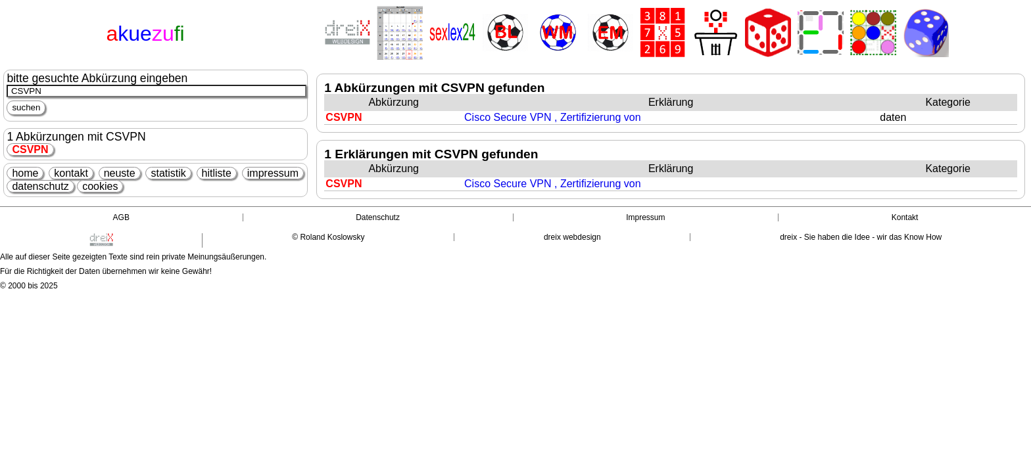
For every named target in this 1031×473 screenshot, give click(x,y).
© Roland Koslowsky (328, 237)
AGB (121, 217)
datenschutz (40, 186)
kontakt (71, 173)
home (25, 173)
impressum (273, 173)
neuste (119, 173)
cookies (100, 186)
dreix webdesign (572, 237)
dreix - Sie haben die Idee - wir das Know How (861, 237)
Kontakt (905, 217)
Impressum (645, 217)
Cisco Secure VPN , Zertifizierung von (552, 117)
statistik (168, 173)
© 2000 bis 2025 (29, 285)
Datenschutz (378, 217)
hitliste (216, 173)
